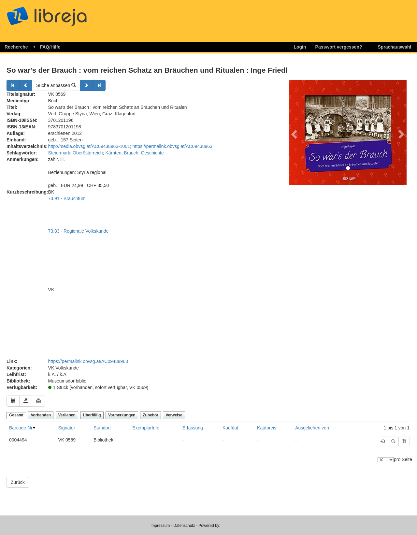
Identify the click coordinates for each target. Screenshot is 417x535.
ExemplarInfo (145, 427)
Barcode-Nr (21, 427)
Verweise (173, 415)
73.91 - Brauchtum (67, 198)
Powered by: (209, 525)
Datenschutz (184, 525)
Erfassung (192, 427)
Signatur (66, 427)
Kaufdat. (231, 427)
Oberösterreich (88, 152)
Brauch (131, 152)
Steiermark (59, 152)
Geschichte (152, 152)
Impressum (160, 525)
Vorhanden (41, 415)
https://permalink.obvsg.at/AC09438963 (88, 361)
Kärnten (113, 152)
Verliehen (67, 415)
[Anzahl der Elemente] (386, 459)
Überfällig (92, 415)
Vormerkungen (122, 415)
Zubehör (150, 415)
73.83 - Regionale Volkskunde (78, 231)
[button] (293, 132)
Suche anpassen (56, 85)
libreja (58, 14)
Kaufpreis (266, 427)
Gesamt (16, 415)
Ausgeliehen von (312, 427)
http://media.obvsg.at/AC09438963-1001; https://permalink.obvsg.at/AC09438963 (130, 146)
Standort (102, 427)
